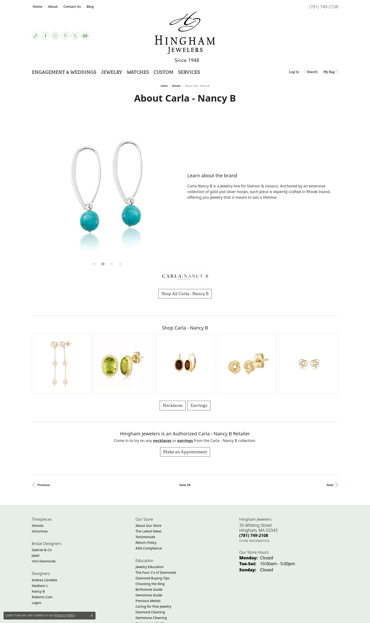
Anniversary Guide (150, 579)
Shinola (38, 481)
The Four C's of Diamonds (156, 528)
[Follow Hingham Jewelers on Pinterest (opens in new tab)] (65, 35)
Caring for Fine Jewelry (153, 562)
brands (176, 85)
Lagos (36, 558)
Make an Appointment (185, 407)
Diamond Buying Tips (153, 534)
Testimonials (145, 493)
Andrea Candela (44, 536)
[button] (52, 6)
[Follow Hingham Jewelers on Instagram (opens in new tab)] (55, 35)
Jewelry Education (150, 523)
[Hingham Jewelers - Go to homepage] (185, 37)
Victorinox (40, 487)
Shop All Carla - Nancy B (185, 293)
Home (164, 85)
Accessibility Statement (224, 617)
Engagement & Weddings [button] (64, 72)
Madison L (40, 541)
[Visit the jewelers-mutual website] (197, 601)
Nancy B (38, 547)
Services (189, 72)
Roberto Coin (42, 553)
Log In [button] (294, 73)
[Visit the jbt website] (171, 601)
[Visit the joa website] (222, 601)
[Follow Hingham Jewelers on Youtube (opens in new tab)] (85, 35)
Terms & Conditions (190, 617)
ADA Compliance (149, 504)
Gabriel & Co (42, 506)
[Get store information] (254, 497)
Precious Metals (148, 557)
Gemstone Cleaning (151, 574)
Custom (163, 72)
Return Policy (146, 498)
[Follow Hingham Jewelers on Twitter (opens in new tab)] (75, 35)
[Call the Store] (253, 491)
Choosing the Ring (150, 540)
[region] (107, 186)
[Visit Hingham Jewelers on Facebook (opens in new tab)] (45, 35)
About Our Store (149, 481)
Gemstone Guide (149, 551)
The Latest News (149, 487)
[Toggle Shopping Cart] (330, 71)
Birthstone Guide (149, 545)
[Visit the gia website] (150, 601)
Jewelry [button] (111, 72)
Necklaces (173, 361)
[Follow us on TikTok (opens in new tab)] (35, 35)
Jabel (36, 511)
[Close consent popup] (91, 615)
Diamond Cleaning (150, 568)
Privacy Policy (161, 617)
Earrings (199, 361)
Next (330, 441)
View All (185, 441)
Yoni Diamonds (44, 517)
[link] (37, 6)
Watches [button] (138, 72)
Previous (43, 441)
